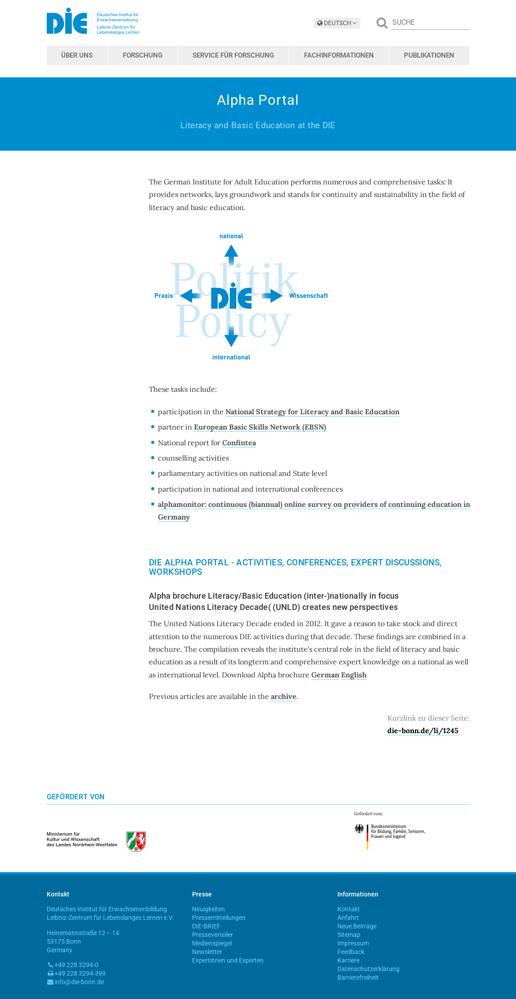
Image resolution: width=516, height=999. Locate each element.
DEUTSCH (337, 23)
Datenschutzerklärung (368, 968)
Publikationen (429, 55)
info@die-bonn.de (79, 982)
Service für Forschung (233, 55)
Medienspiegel (212, 943)
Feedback (350, 951)
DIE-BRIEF (206, 926)
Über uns (77, 55)
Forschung (142, 55)
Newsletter (207, 951)
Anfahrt (348, 917)
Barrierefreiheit (358, 977)
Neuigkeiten (208, 909)
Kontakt (348, 909)
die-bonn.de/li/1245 (422, 730)
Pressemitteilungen (219, 917)
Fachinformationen (339, 55)
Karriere (348, 960)
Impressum (353, 943)
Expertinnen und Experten (228, 960)
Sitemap (348, 934)
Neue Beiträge (357, 926)
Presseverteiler (212, 934)
